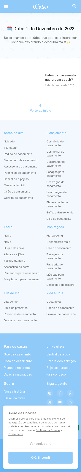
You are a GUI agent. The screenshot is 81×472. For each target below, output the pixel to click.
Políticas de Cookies (48, 430)
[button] (6, 6)
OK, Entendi (40, 457)
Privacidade (15, 434)
